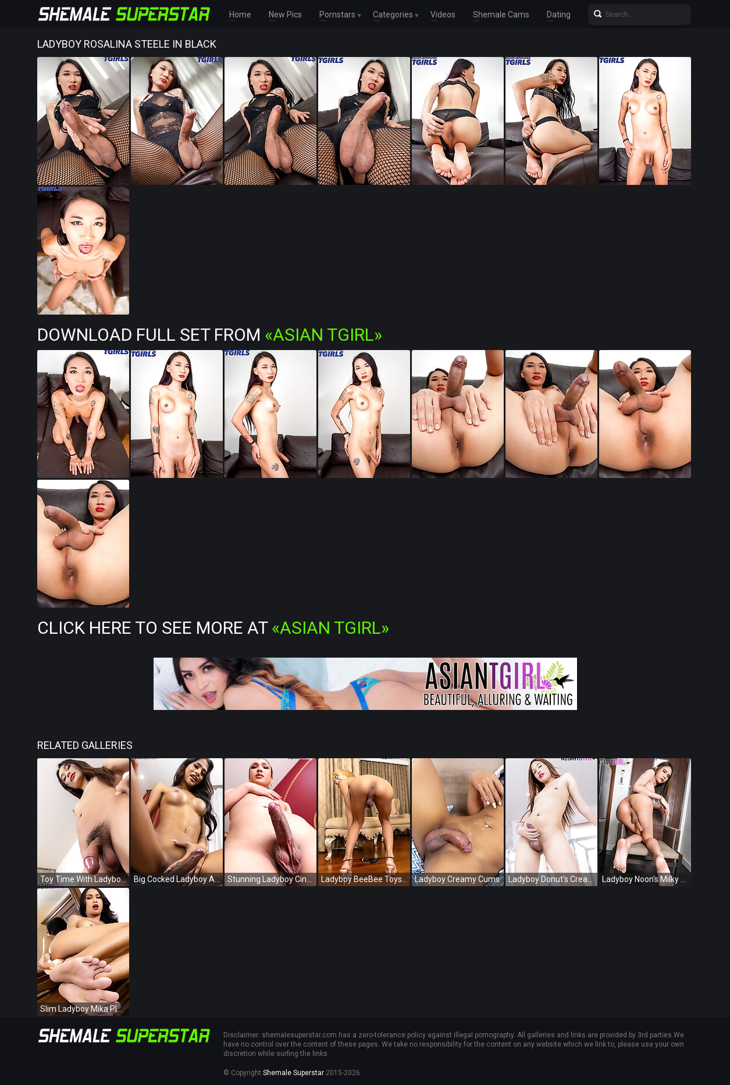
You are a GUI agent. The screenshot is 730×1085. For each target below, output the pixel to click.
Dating (559, 14)
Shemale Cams (501, 14)
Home (240, 14)
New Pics (285, 14)
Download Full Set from (209, 334)
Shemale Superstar (293, 1073)
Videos (442, 14)
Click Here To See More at (213, 628)
